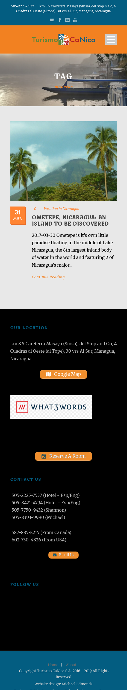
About (71, 665)
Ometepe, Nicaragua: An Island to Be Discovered (70, 220)
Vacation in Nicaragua (61, 209)
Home (53, 665)
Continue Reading (48, 277)
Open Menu (111, 39)
